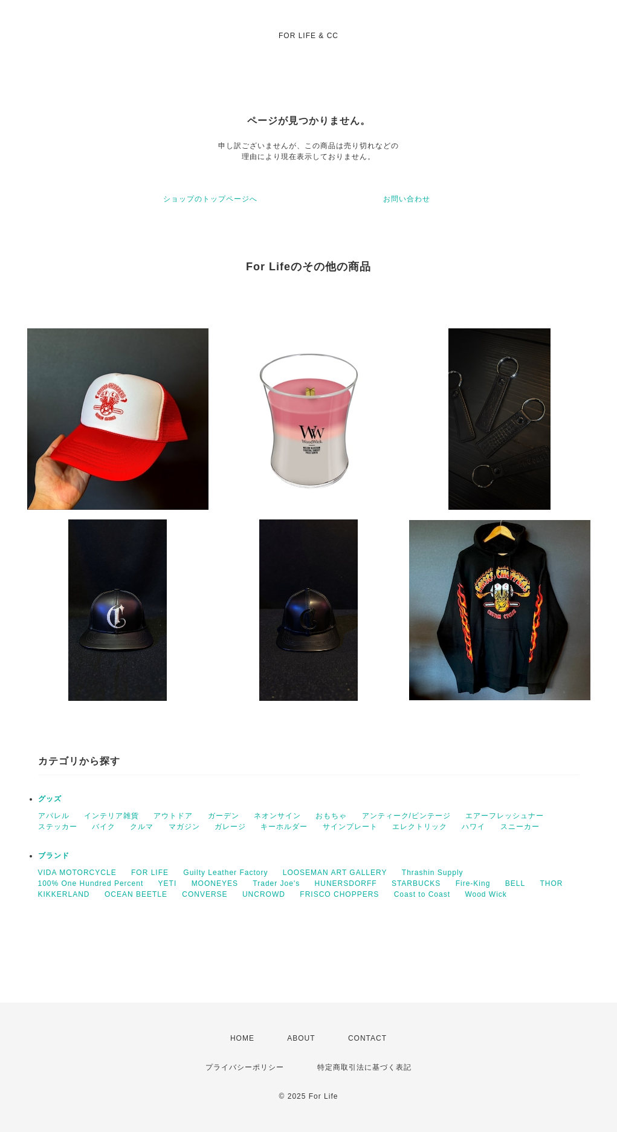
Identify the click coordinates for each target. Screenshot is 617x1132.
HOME (242, 1038)
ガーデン (223, 816)
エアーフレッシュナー (504, 816)
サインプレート (350, 826)
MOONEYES (215, 883)
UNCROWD (263, 894)
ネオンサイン (277, 816)
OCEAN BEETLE (136, 894)
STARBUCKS (416, 883)
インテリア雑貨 (111, 816)
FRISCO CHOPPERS (339, 894)
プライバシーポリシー (244, 1067)
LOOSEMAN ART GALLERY (335, 872)
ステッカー (57, 826)
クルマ (141, 826)
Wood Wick (485, 894)
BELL (515, 883)
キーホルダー (284, 826)
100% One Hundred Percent (91, 883)
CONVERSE (204, 894)
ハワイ (473, 826)
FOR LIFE (150, 872)
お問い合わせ (406, 199)
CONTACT (367, 1038)
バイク (103, 826)
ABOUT (301, 1038)
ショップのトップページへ (210, 199)
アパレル (53, 816)
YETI (167, 883)
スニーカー (520, 826)
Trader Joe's (276, 883)
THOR (551, 883)
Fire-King (473, 883)
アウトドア (173, 816)
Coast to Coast (422, 894)
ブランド (53, 855)
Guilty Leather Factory (225, 872)
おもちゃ (331, 816)
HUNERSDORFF (346, 883)
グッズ (50, 799)
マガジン (184, 826)
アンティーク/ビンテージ (406, 816)
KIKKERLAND (64, 894)
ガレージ (230, 826)
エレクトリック (419, 826)
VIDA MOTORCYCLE (77, 872)
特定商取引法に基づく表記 (364, 1067)
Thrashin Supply (433, 872)
